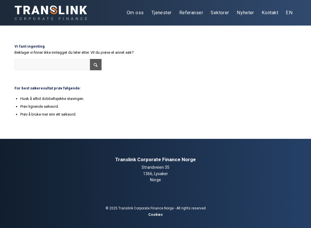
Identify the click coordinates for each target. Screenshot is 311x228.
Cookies (155, 215)
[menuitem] (135, 13)
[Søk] (58, 64)
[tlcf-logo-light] (51, 13)
